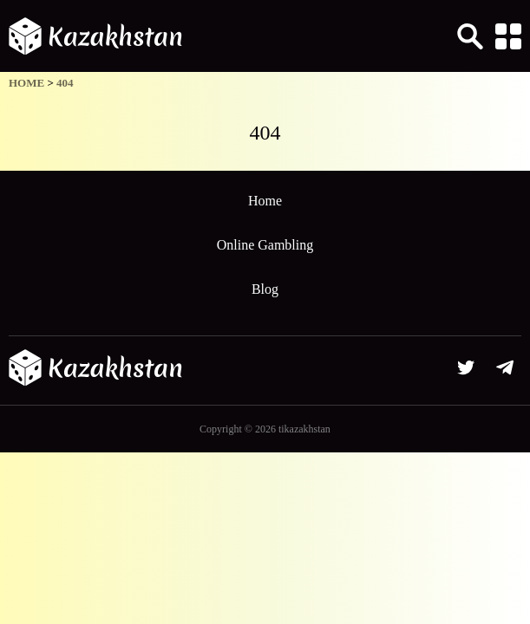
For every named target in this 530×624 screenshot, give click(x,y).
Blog (265, 289)
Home (265, 200)
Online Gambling (265, 244)
